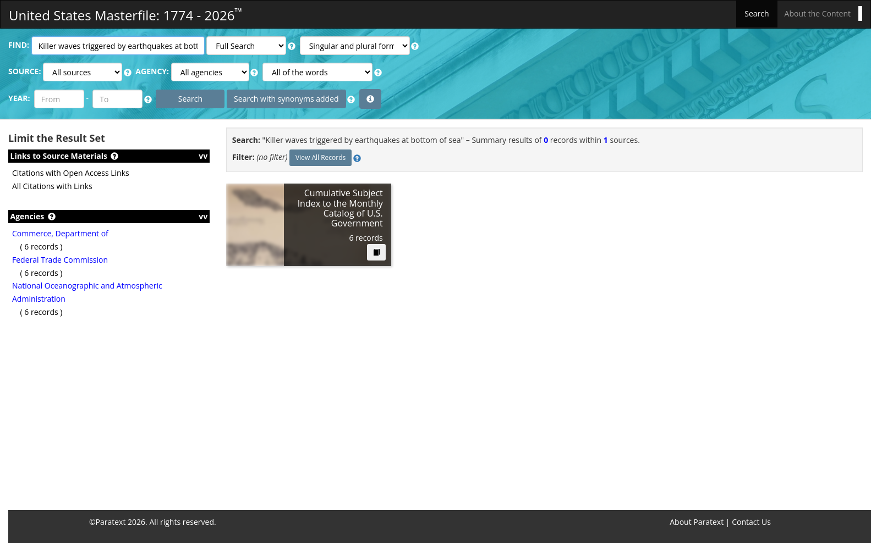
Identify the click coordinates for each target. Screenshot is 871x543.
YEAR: (19, 98)
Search (756, 13)
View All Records (320, 157)
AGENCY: (152, 71)
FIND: (18, 45)
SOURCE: (24, 71)
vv (203, 156)
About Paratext (697, 522)
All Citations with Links (52, 186)
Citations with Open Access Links (70, 173)
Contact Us (751, 522)
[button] (292, 46)
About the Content (818, 13)
